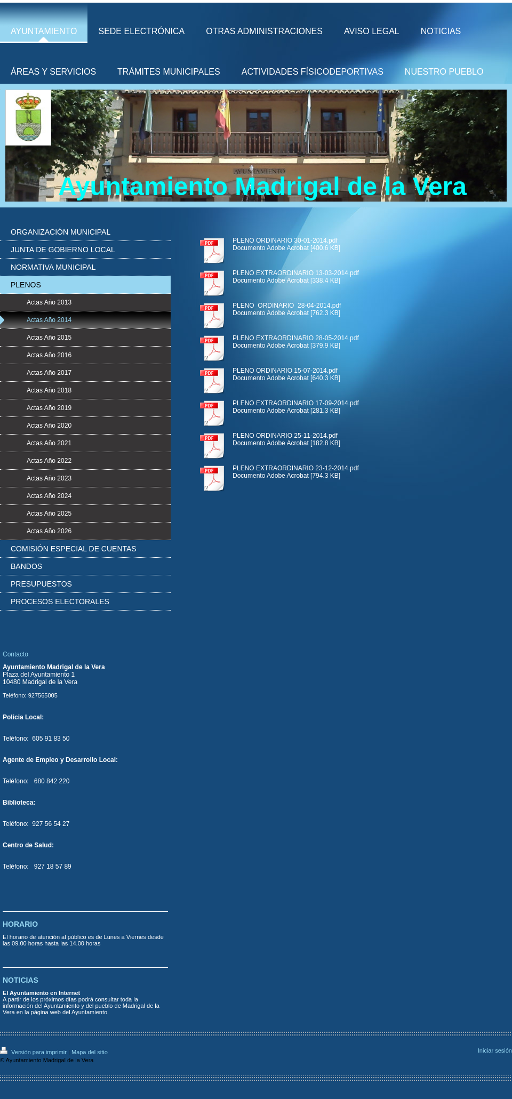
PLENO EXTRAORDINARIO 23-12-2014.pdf (296, 468)
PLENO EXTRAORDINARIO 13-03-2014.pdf (296, 273)
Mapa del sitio (89, 1052)
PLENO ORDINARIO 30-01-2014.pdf (285, 240)
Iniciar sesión (495, 1050)
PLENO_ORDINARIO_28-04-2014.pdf (287, 305)
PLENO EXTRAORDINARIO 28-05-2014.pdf (296, 338)
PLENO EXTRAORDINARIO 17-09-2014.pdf (296, 403)
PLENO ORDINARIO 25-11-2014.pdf (285, 435)
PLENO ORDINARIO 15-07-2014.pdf (285, 370)
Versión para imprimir (34, 1052)
